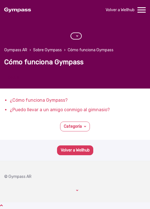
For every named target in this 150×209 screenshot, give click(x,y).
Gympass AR (15, 50)
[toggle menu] (141, 10)
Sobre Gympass (47, 50)
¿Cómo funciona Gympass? (39, 100)
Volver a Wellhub (120, 10)
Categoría (73, 126)
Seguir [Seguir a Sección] (13, 77)
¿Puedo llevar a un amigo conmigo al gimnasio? (60, 109)
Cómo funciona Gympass (90, 50)
